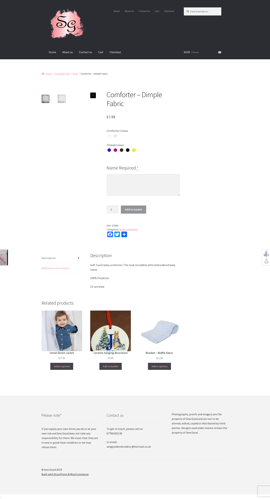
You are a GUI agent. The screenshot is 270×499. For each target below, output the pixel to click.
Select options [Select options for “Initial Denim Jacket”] (62, 366)
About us (129, 11)
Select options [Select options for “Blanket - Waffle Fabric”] (159, 366)
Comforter (132, 229)
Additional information (55, 268)
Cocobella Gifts (62, 73)
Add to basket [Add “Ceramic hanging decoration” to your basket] (110, 366)
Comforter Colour (117, 130)
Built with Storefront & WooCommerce (65, 474)
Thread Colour (115, 145)
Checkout (169, 11)
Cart (157, 11)
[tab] (62, 258)
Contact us (144, 11)
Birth (75, 73)
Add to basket (133, 209)
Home (117, 11)
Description (49, 258)
